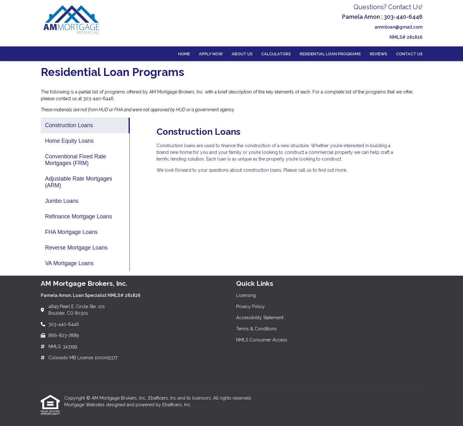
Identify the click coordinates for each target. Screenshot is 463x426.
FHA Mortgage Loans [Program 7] (71, 232)
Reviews (378, 54)
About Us (242, 54)
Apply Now (211, 54)
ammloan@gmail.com (399, 27)
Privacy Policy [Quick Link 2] (250, 306)
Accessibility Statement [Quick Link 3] (260, 317)
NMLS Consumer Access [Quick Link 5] (261, 339)
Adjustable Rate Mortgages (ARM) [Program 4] (78, 182)
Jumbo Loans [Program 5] (62, 201)
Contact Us (409, 54)
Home (184, 54)
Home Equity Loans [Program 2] (69, 141)
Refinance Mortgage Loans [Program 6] (78, 216)
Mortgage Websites (85, 404)
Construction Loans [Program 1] (69, 125)
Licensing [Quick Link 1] (246, 295)
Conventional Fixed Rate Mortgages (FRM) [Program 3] (75, 159)
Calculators (276, 54)
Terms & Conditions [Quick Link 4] (256, 328)
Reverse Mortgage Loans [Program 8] (76, 247)
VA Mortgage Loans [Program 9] (69, 263)
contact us (66, 98)
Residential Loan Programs (330, 54)
